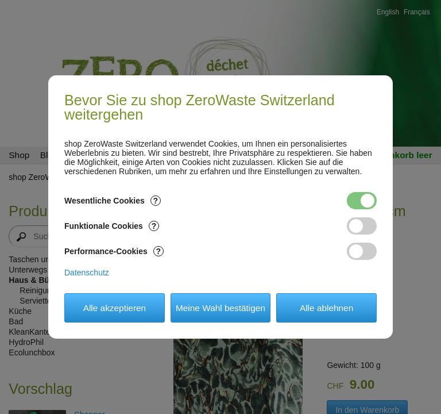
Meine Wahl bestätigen (220, 308)
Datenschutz (86, 272)
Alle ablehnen (326, 308)
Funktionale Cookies (111, 226)
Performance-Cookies (114, 251)
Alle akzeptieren (114, 308)
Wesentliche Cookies (112, 200)
